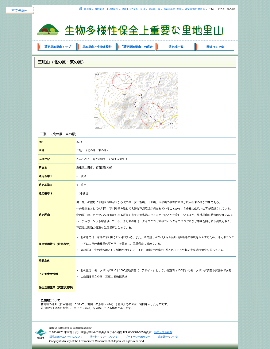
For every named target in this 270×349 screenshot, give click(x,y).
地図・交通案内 (163, 332)
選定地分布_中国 (172, 9)
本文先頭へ (19, 10)
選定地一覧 (154, 9)
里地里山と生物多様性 (97, 47)
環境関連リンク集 (168, 336)
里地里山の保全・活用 (133, 9)
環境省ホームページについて (66, 336)
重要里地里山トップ (57, 47)
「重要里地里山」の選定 (136, 47)
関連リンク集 (215, 47)
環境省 (87, 9)
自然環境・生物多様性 (106, 9)
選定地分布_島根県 (195, 9)
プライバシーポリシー (137, 336)
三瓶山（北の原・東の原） (62, 62)
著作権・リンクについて (104, 336)
